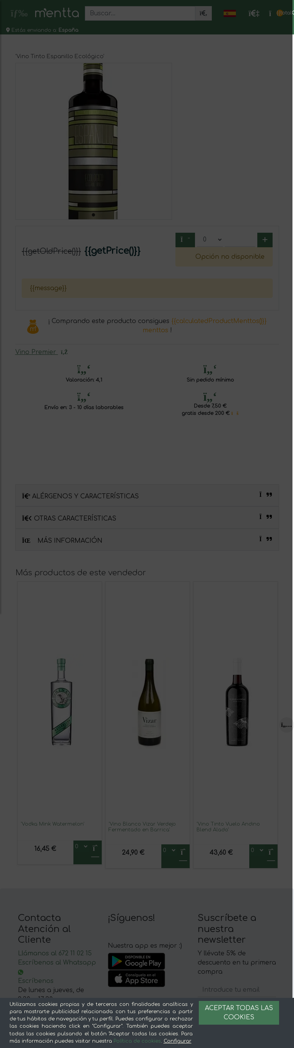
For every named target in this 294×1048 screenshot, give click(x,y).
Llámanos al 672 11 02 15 (55, 953)
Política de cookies (137, 1041)
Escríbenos (36, 981)
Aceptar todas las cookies (239, 1013)
